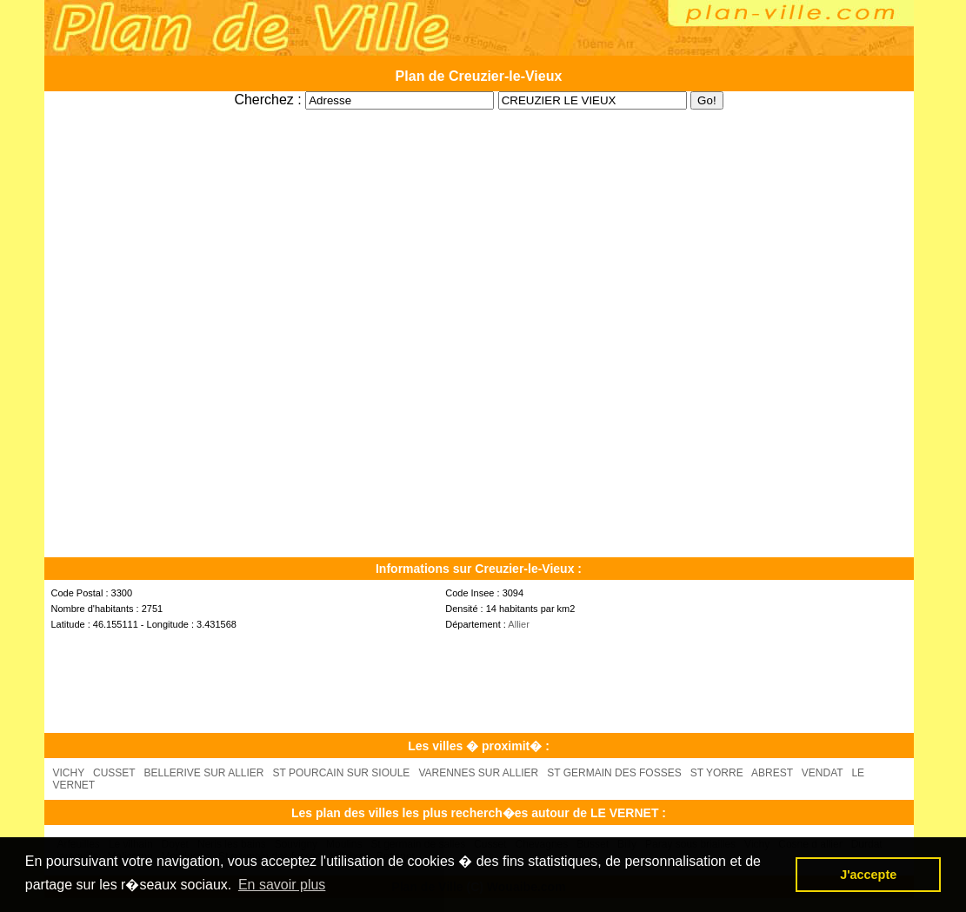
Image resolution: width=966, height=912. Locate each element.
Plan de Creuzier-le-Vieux (479, 76)
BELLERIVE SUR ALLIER (203, 773)
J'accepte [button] (868, 875)
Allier (518, 624)
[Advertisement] (479, 116)
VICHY (68, 773)
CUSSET (114, 773)
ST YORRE (716, 773)
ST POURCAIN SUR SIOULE (341, 773)
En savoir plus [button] (282, 884)
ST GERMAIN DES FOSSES (614, 773)
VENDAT (822, 773)
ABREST (772, 773)
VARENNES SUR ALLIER (478, 773)
